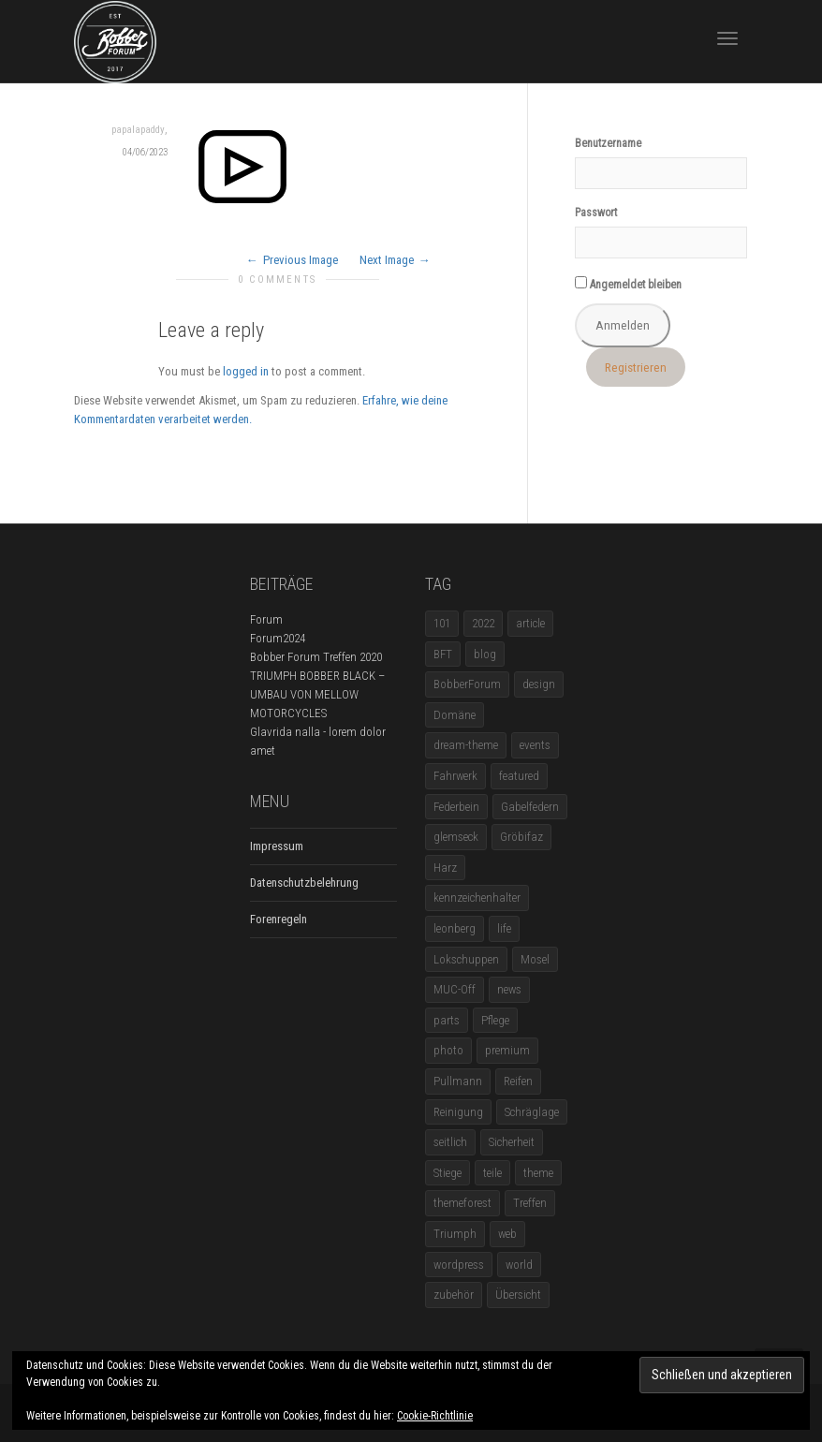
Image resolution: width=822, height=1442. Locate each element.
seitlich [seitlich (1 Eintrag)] (450, 1142)
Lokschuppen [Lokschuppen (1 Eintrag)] (466, 959)
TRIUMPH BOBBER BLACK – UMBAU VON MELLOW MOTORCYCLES (317, 694)
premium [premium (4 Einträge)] (507, 1050)
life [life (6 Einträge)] (504, 928)
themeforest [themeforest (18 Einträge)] (462, 1203)
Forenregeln (278, 919)
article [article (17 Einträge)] (530, 623)
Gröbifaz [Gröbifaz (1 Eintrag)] (521, 837)
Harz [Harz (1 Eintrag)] (445, 868)
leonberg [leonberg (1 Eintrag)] (454, 928)
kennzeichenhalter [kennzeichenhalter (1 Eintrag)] (477, 897)
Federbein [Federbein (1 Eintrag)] (456, 807)
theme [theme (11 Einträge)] (538, 1173)
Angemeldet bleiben (628, 283)
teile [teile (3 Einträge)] (492, 1173)
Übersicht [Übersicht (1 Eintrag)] (518, 1295)
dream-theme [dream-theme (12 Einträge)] (465, 745)
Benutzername (608, 143)
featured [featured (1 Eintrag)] (519, 776)
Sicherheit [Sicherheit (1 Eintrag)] (512, 1142)
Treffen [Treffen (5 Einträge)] (530, 1203)
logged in (246, 371)
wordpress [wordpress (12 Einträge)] (458, 1265)
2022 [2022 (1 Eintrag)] (483, 623)
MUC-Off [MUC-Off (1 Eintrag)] (454, 989)
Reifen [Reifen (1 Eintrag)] (518, 1081)
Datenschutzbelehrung (304, 883)
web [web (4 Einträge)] (507, 1234)
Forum (266, 619)
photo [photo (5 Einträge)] (448, 1050)
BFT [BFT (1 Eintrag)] (442, 654)
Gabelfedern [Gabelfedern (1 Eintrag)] (530, 807)
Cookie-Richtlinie (435, 1415)
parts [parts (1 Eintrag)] (446, 1020)
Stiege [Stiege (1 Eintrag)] (447, 1173)
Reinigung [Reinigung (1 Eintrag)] (458, 1112)
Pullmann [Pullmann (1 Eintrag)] (457, 1081)
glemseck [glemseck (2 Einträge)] (455, 837)
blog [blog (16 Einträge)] (485, 654)
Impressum (276, 846)
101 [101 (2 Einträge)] (441, 623)
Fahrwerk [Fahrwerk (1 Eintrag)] (455, 776)
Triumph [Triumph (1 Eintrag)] (455, 1234)
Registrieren (636, 367)
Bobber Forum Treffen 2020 (316, 657)
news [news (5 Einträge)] (509, 989)
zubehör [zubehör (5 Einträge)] (453, 1295)
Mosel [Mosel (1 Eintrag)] (535, 959)
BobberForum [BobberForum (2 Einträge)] (467, 684)
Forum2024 (277, 638)
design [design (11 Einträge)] (538, 684)
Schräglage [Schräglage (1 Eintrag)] (532, 1112)
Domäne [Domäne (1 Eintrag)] (454, 715)
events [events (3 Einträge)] (535, 745)
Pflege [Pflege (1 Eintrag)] (495, 1020)
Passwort (596, 212)
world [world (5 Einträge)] (519, 1265)
